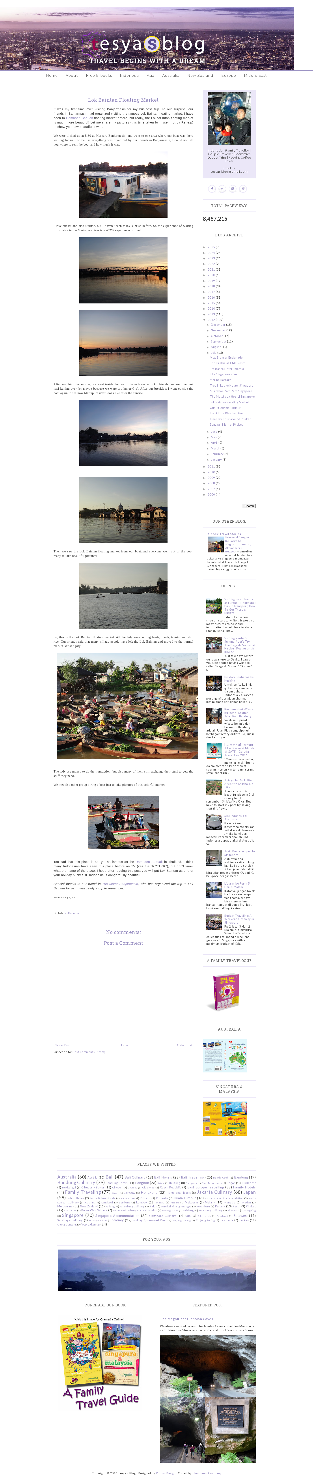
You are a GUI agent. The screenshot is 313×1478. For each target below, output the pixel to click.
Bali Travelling (193, 1177)
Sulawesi (241, 1216)
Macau (160, 1202)
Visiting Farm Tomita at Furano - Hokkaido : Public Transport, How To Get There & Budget (239, 606)
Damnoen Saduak (79, 118)
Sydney (118, 1220)
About (72, 75)
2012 (212, 320)
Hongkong (149, 1192)
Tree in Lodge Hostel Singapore (231, 385)
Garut (115, 1193)
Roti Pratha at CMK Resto (228, 363)
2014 (212, 308)
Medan (246, 1202)
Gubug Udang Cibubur (225, 408)
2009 (212, 477)
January (217, 459)
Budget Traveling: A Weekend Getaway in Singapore (239, 919)
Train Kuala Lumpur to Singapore (239, 853)
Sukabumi (222, 1216)
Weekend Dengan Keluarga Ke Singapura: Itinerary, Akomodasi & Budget (238, 544)
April (214, 442)
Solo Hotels (204, 1216)
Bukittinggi (69, 1187)
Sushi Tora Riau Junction (227, 413)
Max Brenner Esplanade (226, 357)
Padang (110, 1206)
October (217, 336)
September (219, 341)
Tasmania (226, 1220)
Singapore (73, 1215)
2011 (212, 466)
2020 (212, 275)
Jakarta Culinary (214, 1192)
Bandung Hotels (117, 1183)
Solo (188, 1216)
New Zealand (200, 75)
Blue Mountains (211, 1182)
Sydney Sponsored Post (149, 1220)
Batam (161, 1183)
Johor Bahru (75, 1198)
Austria (93, 1177)
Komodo (162, 1198)
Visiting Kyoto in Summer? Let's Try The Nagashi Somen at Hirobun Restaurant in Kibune (239, 645)
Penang (220, 1206)
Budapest (249, 1183)
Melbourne (65, 1206)
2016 (212, 297)
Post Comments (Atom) (89, 1052)
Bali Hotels (163, 1177)
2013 (212, 314)
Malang (210, 1202)
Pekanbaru (203, 1206)
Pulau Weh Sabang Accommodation (135, 1210)
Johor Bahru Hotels (102, 1198)
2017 (212, 292)
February (217, 454)
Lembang (124, 1202)
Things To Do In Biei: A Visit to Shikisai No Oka (238, 783)
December (218, 324)
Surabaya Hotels (98, 1220)
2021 (212, 269)
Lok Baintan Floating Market (229, 402)
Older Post (184, 1045)
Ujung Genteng (67, 1224)
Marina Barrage (220, 380)
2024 (212, 252)
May (214, 437)
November (218, 330)
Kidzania (145, 1198)
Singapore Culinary (162, 1216)
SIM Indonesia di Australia (236, 817)
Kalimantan (72, 913)
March (215, 448)
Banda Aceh (221, 1177)
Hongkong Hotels (179, 1192)
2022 (212, 264)
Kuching (90, 1202)
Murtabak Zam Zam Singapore (231, 391)
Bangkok (142, 1183)
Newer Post (63, 1045)
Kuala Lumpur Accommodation (224, 1198)
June (214, 431)
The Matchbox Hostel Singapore (232, 396)
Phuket (251, 1206)
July (214, 352)
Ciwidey (132, 1187)
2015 (212, 303)
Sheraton (233, 1210)
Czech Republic (170, 1187)
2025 (212, 247)
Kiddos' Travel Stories (224, 534)
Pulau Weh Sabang (94, 1210)
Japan (250, 1192)
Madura (175, 1202)
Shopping (250, 1210)
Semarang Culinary (211, 1210)
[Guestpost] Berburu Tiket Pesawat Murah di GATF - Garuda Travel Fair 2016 (239, 750)
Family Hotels (244, 1187)
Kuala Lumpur (185, 1198)
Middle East (255, 75)
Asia (150, 75)
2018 (212, 286)
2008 (212, 483)
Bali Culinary (135, 1177)
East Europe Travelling (205, 1187)
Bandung (241, 1177)
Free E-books (99, 75)
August (216, 347)
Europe (228, 75)
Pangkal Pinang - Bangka (176, 1206)
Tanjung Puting (205, 1220)
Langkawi (107, 1202)
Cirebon (117, 1187)
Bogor (231, 1183)
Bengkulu (191, 1183)
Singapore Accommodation (117, 1216)
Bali (110, 1176)
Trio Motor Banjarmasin (120, 884)
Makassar (191, 1202)
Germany (129, 1192)
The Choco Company (207, 1473)
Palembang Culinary (132, 1206)
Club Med (148, 1187)
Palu (153, 1206)
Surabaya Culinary (70, 1220)
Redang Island (170, 1210)
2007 (212, 489)
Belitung (174, 1183)
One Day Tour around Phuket (230, 419)
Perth (236, 1206)
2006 (212, 494)
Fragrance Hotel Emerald (227, 368)
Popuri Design (166, 1473)
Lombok (141, 1202)
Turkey (244, 1220)
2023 (212, 258)
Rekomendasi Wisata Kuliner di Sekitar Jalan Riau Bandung (238, 712)
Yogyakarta (90, 1224)
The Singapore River (224, 374)
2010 (212, 472)
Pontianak (70, 1210)
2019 (212, 281)
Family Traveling (83, 1192)
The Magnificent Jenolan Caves (186, 1319)
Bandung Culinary (76, 1182)
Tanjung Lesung (182, 1220)
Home (52, 75)
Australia (170, 75)
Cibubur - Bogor (92, 1187)
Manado (229, 1202)
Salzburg (188, 1210)
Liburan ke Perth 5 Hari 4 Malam (237, 885)
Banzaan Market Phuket (226, 424)
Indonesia (129, 75)
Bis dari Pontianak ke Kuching (239, 678)
